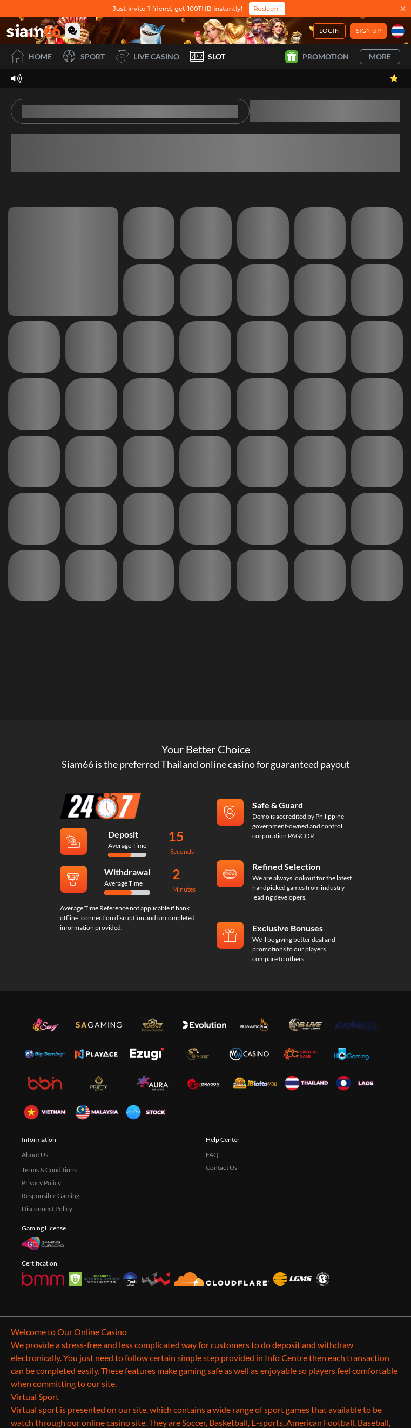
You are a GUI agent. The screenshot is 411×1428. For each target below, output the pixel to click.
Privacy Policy (41, 1183)
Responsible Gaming (50, 1196)
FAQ (212, 1155)
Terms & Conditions (49, 1170)
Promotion (317, 56)
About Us (35, 1155)
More (380, 56)
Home (31, 56)
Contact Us (221, 1168)
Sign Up (368, 30)
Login (329, 30)
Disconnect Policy (47, 1209)
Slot (207, 56)
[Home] (33, 30)
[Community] (72, 30)
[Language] (398, 31)
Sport (84, 56)
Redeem (267, 8)
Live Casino (147, 56)
